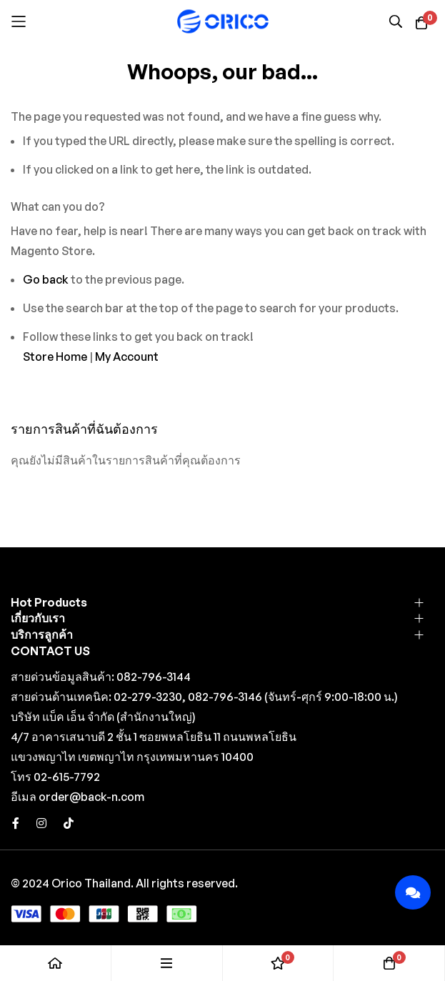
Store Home (55, 356)
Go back (46, 279)
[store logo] (223, 21)
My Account (127, 356)
